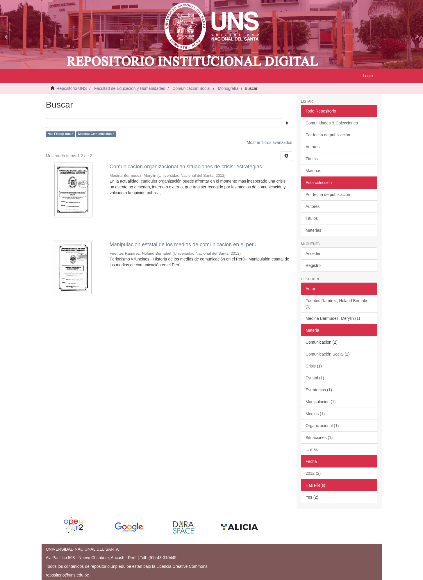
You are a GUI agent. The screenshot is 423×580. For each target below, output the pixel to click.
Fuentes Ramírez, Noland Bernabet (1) (338, 303)
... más (312, 449)
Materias (313, 170)
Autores (313, 146)
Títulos (312, 158)
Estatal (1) (315, 378)
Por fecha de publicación (328, 135)
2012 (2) (313, 473)
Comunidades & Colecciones (332, 123)
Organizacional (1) (322, 425)
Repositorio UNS (71, 88)
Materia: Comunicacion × (96, 134)
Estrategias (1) (319, 390)
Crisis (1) (314, 366)
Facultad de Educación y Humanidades (129, 88)
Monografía (228, 88)
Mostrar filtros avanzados (269, 142)
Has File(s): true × (60, 134)
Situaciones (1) (319, 437)
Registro (313, 265)
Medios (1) (315, 413)
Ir (287, 123)
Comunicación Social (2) (328, 354)
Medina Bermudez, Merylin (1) (333, 318)
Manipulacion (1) (321, 401)
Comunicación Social (191, 88)
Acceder (313, 253)
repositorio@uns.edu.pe (67, 575)
